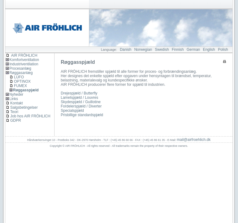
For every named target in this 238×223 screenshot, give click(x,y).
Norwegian (143, 49)
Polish (223, 49)
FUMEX (20, 86)
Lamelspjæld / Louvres (79, 97)
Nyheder (16, 94)
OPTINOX (22, 81)
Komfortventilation (24, 60)
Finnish (178, 49)
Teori (14, 112)
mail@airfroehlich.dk (194, 140)
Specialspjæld (72, 110)
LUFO (19, 77)
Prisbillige (69, 115)
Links (13, 99)
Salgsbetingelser (24, 107)
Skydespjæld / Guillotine (81, 102)
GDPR (15, 120)
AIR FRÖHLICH (21, 55)
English (209, 49)
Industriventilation (23, 64)
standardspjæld (90, 115)
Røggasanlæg (21, 73)
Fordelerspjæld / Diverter (81, 106)
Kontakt (16, 103)
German (193, 49)
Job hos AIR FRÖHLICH (30, 116)
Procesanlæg (20, 68)
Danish (125, 49)
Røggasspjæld (26, 90)
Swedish (162, 49)
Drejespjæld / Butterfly (79, 93)
